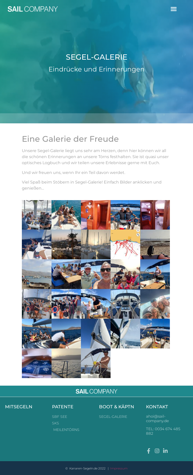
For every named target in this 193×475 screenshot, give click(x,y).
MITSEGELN (18, 407)
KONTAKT (157, 407)
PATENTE (62, 407)
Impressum (119, 468)
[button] (174, 9)
